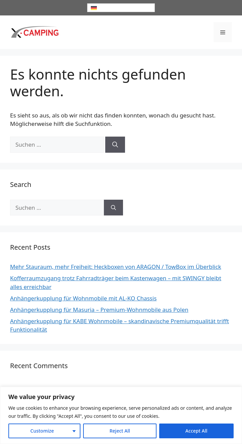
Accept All (196, 431)
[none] (121, 7)
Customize (42, 431)
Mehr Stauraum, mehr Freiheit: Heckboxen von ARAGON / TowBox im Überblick (115, 266)
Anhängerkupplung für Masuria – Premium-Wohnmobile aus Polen (99, 309)
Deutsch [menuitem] (107, 8)
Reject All (120, 431)
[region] (121, 415)
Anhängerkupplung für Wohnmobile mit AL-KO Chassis (83, 298)
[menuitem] (121, 7)
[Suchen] (115, 145)
